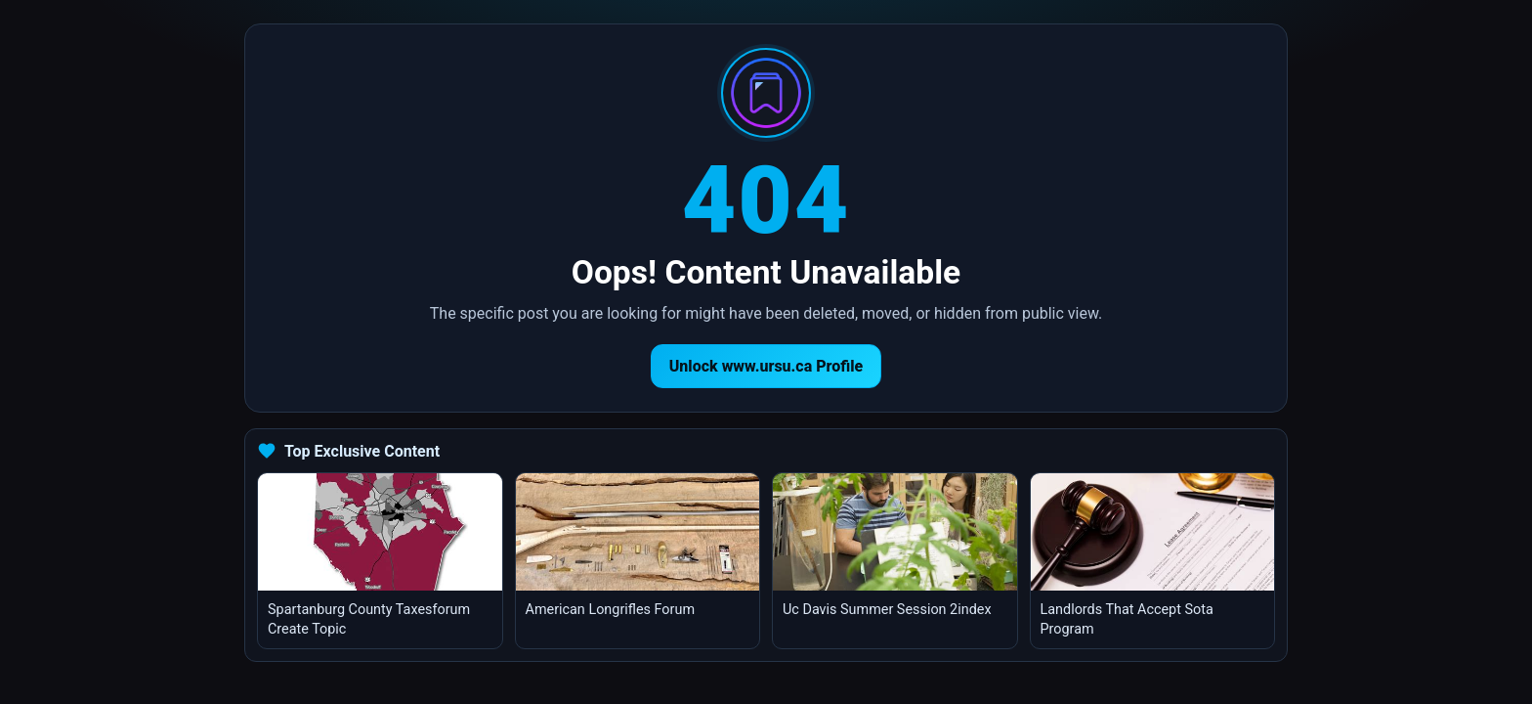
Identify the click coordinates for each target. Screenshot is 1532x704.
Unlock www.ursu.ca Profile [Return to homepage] (766, 366)
